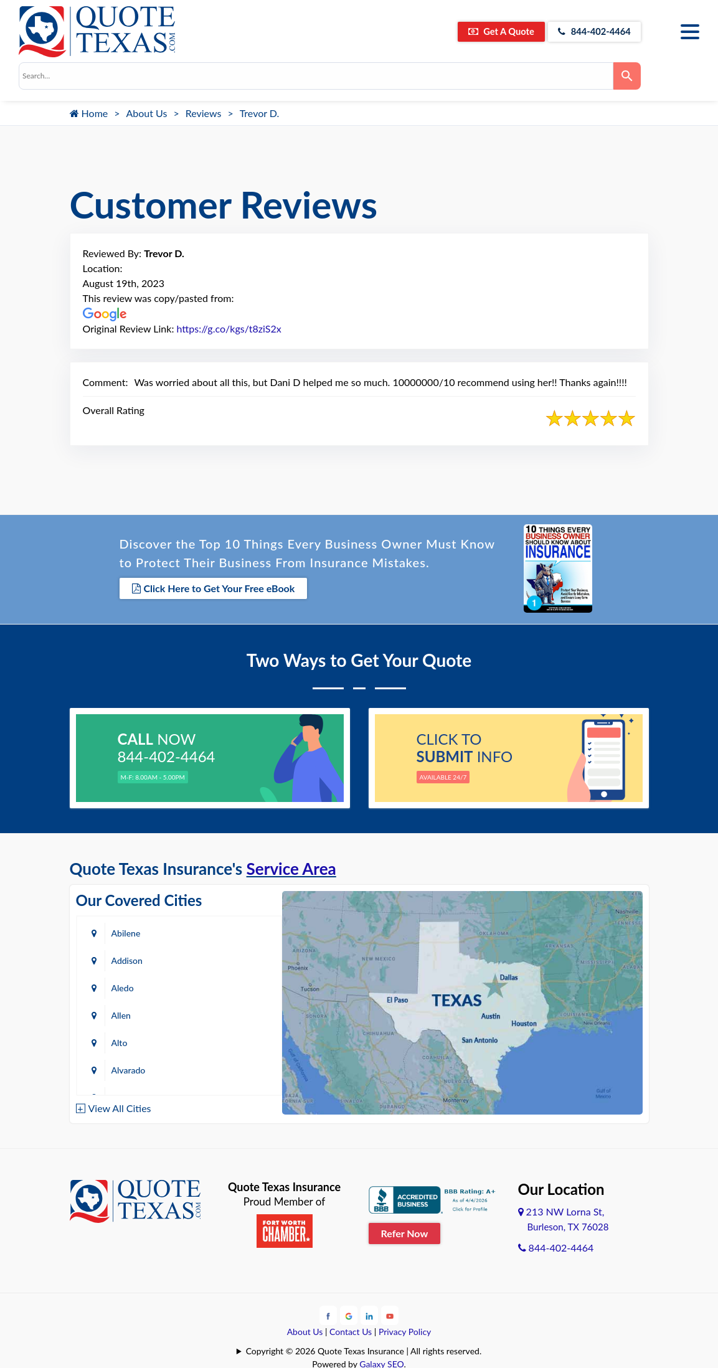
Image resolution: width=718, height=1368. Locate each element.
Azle (227, 1040)
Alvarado (236, 986)
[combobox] (316, 76)
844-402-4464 (589, 31)
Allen (228, 958)
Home (89, 113)
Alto (119, 986)
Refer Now (404, 1231)
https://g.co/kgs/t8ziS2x (229, 328)
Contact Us (350, 1329)
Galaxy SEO (381, 1361)
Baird (121, 1068)
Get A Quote (486, 31)
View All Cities (119, 1106)
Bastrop (233, 1068)
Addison (234, 931)
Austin (123, 1040)
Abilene (126, 931)
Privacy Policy (405, 1329)
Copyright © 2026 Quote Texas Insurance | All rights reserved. (364, 1348)
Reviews (204, 113)
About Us (147, 113)
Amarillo (127, 1013)
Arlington (236, 1013)
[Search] (627, 76)
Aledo (122, 958)
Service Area (291, 867)
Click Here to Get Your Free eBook (213, 588)
